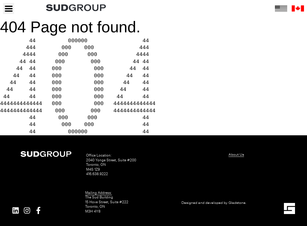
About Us (236, 154)
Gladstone (237, 203)
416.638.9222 (97, 174)
